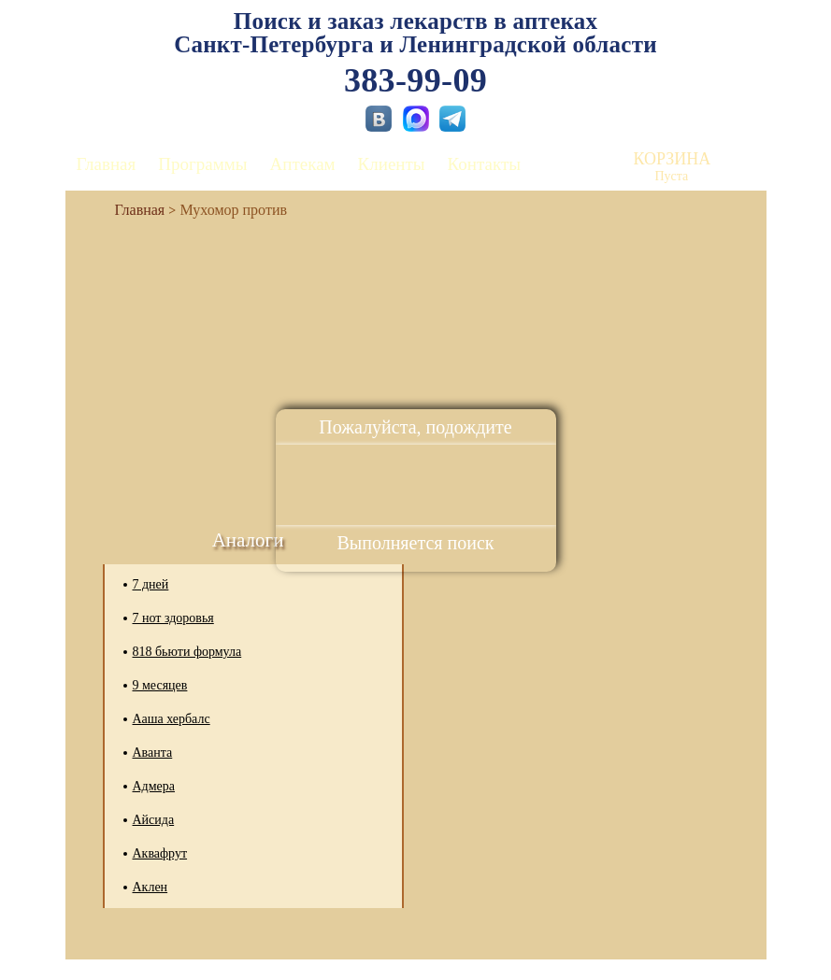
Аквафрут (160, 853)
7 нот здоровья (173, 618)
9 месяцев (160, 685)
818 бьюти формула (187, 652)
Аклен (150, 887)
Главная (106, 164)
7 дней (151, 584)
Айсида (154, 820)
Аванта (153, 753)
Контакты (484, 164)
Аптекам (303, 164)
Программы (202, 164)
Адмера (154, 786)
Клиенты (391, 164)
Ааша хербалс (171, 719)
